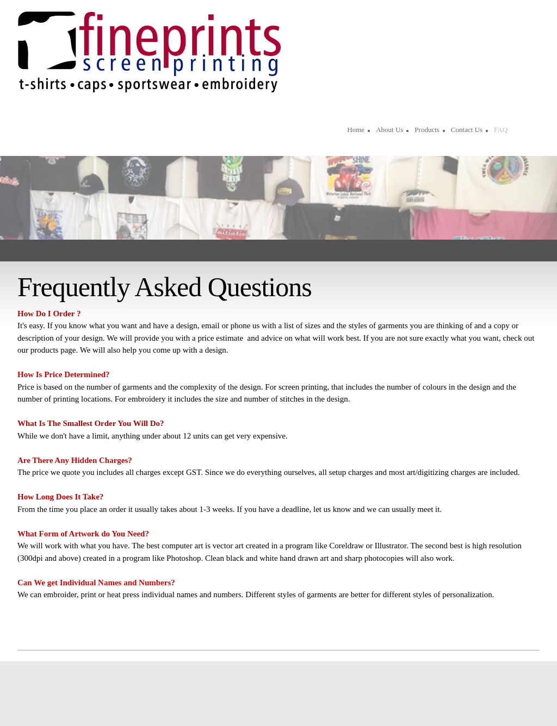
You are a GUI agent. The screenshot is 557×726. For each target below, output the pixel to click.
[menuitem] (356, 131)
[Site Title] (149, 51)
